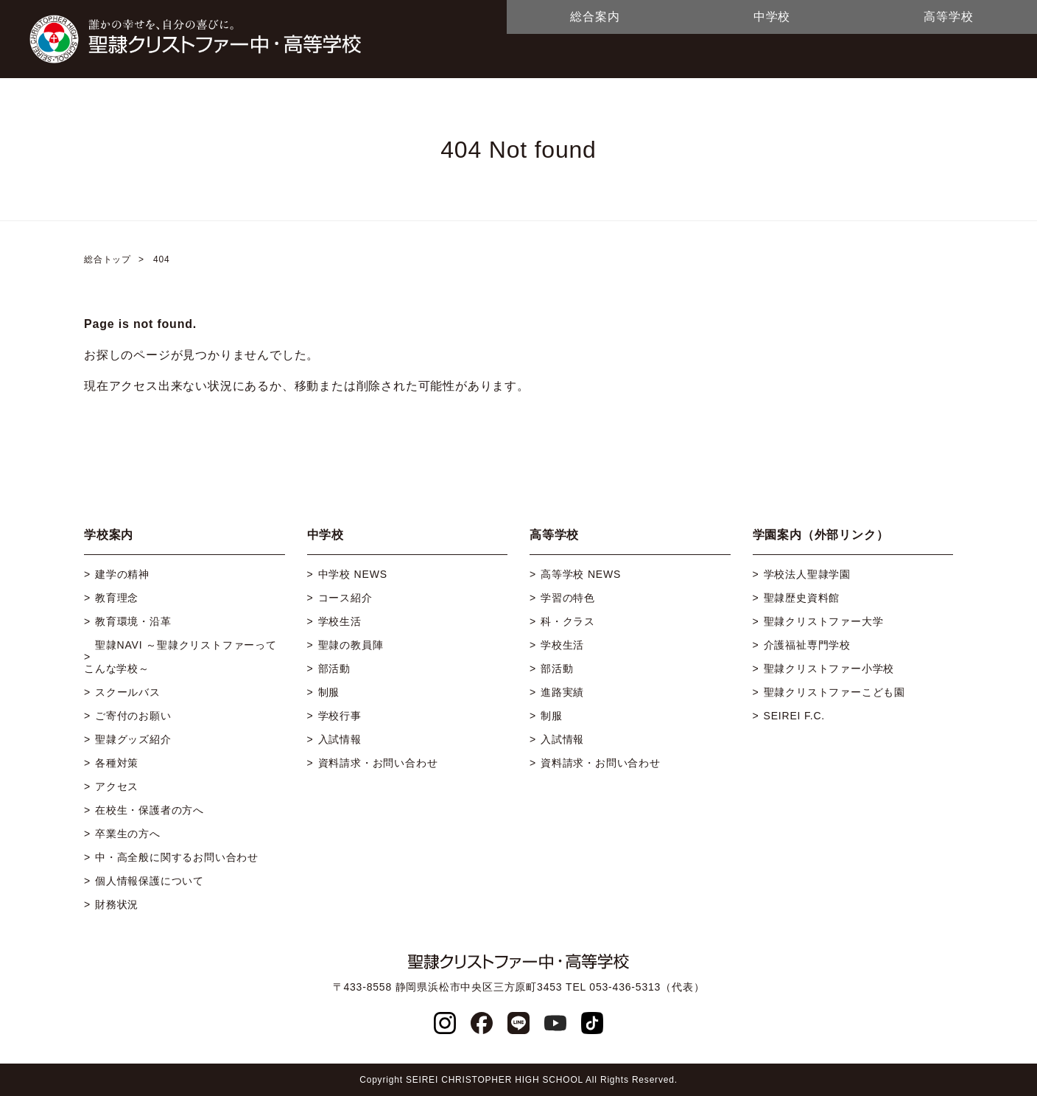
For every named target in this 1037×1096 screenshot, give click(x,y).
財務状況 (116, 904)
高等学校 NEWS (581, 574)
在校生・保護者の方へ (149, 810)
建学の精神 (122, 574)
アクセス (116, 786)
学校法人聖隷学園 (807, 574)
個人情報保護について (149, 881)
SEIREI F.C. (794, 716)
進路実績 (562, 692)
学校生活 (340, 621)
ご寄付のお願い (133, 716)
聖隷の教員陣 (351, 645)
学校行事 (340, 716)
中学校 (771, 16)
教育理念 (116, 598)
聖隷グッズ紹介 (133, 739)
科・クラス (568, 621)
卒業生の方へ (128, 834)
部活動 (334, 668)
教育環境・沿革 (133, 621)
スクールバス (128, 692)
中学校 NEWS (352, 574)
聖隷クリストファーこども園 (834, 692)
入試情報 (340, 739)
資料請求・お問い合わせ (378, 763)
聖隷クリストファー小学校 (829, 668)
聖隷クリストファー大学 (824, 621)
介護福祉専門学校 (807, 645)
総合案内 (594, 16)
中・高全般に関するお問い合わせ (177, 857)
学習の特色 (568, 598)
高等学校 (948, 16)
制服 (329, 692)
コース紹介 (345, 598)
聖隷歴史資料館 (802, 598)
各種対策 (116, 763)
